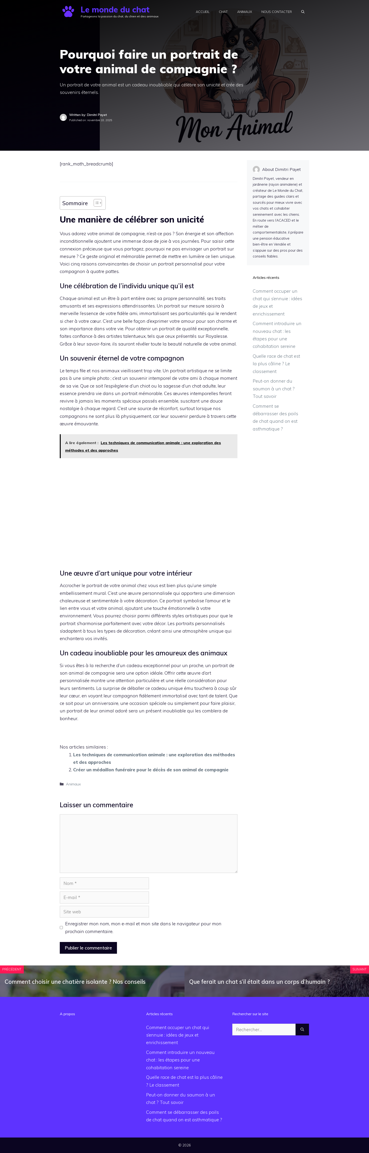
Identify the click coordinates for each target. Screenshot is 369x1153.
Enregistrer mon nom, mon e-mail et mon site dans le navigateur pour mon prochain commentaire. (143, 927)
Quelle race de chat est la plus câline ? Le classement (276, 363)
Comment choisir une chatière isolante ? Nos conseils (75, 981)
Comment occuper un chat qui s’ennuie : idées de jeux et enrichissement (177, 1035)
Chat (223, 12)
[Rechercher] (302, 1030)
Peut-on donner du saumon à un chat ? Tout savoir (274, 388)
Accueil (202, 12)
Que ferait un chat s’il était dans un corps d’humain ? (259, 981)
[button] (303, 12)
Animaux (244, 12)
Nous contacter (276, 12)
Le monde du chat (115, 9)
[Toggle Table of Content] (95, 203)
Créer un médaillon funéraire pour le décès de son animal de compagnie (151, 770)
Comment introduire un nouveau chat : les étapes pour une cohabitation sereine (180, 1059)
